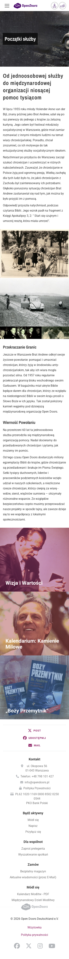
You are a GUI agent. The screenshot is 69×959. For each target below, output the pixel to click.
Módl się (33, 820)
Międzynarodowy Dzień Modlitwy (33, 900)
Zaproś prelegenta (33, 848)
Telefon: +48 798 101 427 (37, 776)
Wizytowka (34, 927)
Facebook (17, 945)
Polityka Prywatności (37, 788)
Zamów (33, 864)
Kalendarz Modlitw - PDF (33, 894)
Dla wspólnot (33, 842)
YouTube (52, 945)
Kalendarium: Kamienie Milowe (32, 644)
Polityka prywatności (34, 935)
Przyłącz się (33, 832)
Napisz (33, 826)
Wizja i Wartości (24, 583)
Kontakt (34, 759)
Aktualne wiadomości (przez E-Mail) (33, 877)
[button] (34, 730)
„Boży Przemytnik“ (27, 711)
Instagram (40, 945)
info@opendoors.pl (37, 782)
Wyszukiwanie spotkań (33, 854)
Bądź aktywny (33, 813)
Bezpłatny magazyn (33, 871)
